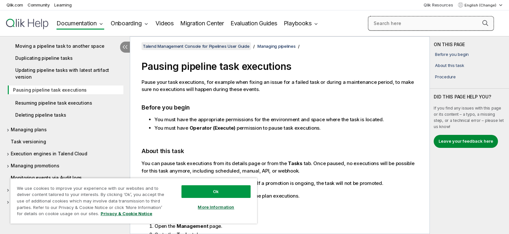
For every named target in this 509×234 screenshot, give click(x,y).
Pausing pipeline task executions (50, 90)
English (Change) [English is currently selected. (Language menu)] (481, 5)
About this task (449, 65)
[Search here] (430, 23)
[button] (485, 23)
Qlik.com (14, 4)
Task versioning (28, 141)
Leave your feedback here (466, 141)
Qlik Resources (438, 4)
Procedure (445, 76)
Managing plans (29, 129)
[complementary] (469, 135)
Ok (216, 191)
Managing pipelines (276, 46)
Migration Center (202, 23)
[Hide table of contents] (125, 47)
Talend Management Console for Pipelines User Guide (196, 46)
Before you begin (452, 54)
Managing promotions (35, 165)
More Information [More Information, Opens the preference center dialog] (216, 207)
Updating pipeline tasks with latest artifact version (62, 73)
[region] (133, 201)
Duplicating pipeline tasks (44, 58)
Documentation (76, 23)
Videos (164, 23)
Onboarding (126, 23)
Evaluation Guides (253, 23)
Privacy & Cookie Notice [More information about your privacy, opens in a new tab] (126, 213)
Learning (62, 4)
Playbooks (298, 23)
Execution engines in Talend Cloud (49, 153)
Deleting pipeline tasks (40, 115)
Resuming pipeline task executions (53, 103)
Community (39, 4)
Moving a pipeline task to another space (59, 46)
